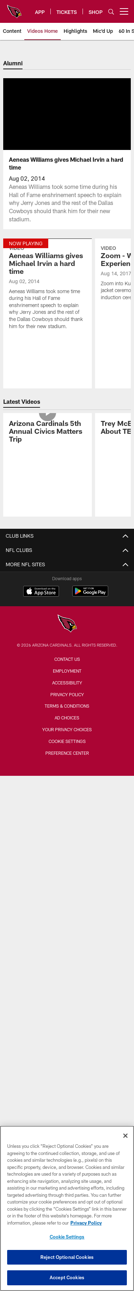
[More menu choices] (124, 11)
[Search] (111, 11)
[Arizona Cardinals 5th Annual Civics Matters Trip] (47, 432)
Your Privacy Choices (67, 729)
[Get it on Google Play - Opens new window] (90, 594)
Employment (67, 670)
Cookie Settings (67, 741)
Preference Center (67, 752)
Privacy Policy (67, 694)
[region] (67, 1208)
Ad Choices (67, 717)
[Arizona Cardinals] (67, 624)
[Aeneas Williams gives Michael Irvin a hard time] (47, 288)
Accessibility (67, 682)
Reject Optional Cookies (67, 1257)
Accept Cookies (67, 1277)
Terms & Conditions (67, 705)
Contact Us (67, 659)
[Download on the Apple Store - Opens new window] (41, 592)
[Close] (125, 1136)
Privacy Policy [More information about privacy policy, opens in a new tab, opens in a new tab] (86, 1223)
